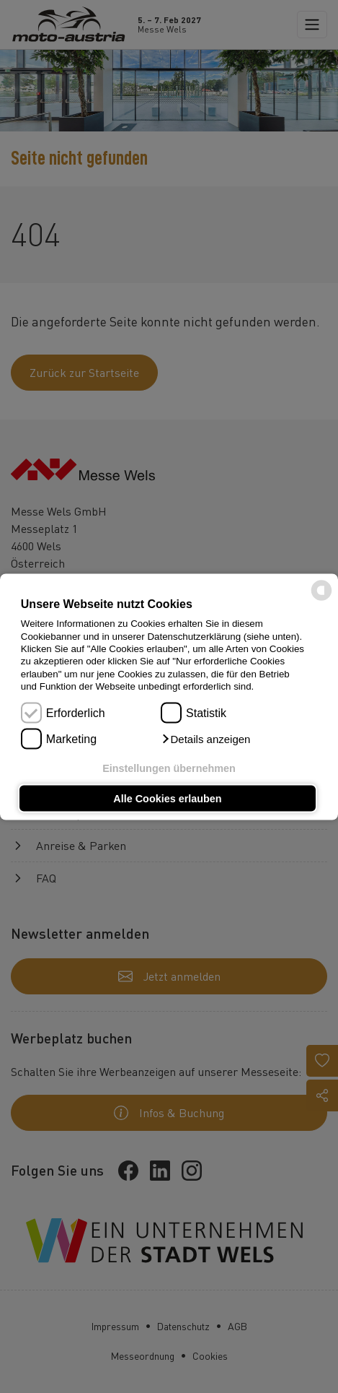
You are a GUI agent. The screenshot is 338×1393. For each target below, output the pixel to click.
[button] (205, 739)
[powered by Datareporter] (321, 599)
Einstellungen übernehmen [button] (169, 768)
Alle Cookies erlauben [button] (167, 798)
